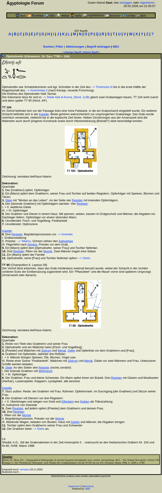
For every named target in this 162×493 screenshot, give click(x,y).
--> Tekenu (24, 241)
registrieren (147, 2)
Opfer (71, 350)
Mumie (47, 251)
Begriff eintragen (98, 46)
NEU (116, 46)
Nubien (84, 401)
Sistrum (46, 350)
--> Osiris (84, 258)
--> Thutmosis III (102, 87)
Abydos (32, 244)
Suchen (48, 46)
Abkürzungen (75, 46)
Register (77, 200)
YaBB (87, 489)
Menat (62, 350)
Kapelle (44, 114)
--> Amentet (65, 234)
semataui (24, 469)
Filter (59, 46)
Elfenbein (68, 401)
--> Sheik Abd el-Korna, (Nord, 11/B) (66, 97)
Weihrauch (45, 371)
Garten (75, 422)
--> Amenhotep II (37, 90)
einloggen (126, 2)
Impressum (73, 486)
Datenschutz (87, 486)
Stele (8, 200)
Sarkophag (66, 241)
